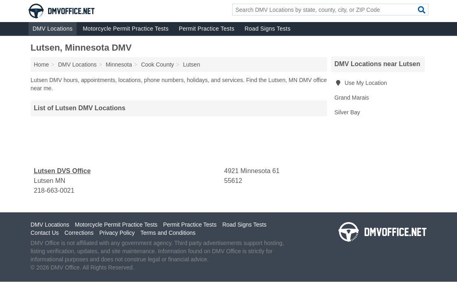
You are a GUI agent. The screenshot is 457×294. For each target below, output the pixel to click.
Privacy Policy (117, 232)
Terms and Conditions (168, 232)
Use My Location (360, 83)
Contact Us (45, 232)
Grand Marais (351, 97)
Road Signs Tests (267, 28)
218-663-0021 (54, 190)
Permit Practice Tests (206, 28)
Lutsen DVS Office (62, 170)
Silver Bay (347, 112)
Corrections (79, 232)
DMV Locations (53, 28)
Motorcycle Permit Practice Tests (126, 28)
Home (41, 64)
